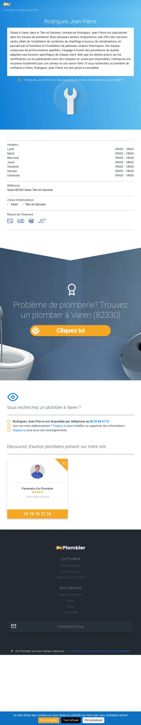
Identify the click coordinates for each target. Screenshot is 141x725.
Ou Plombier (9, 10)
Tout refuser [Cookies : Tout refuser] (71, 720)
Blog (70, 606)
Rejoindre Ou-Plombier (70, 577)
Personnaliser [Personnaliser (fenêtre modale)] (93, 720)
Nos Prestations (70, 565)
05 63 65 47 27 (99, 421)
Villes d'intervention (70, 595)
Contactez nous (70, 571)
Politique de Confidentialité (113, 651)
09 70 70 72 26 (37, 514)
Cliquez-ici (60, 426)
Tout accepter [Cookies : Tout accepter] (48, 720)
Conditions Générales (80, 651)
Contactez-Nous (70, 626)
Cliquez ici (70, 330)
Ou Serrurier (70, 612)
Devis (70, 600)
